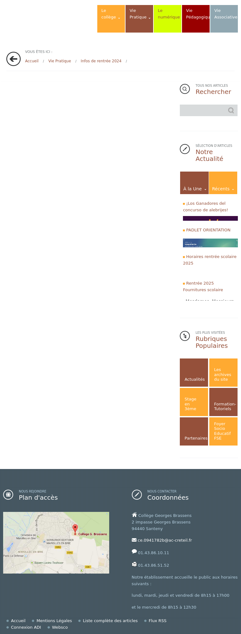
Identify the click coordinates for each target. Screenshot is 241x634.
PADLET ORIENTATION (208, 230)
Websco (60, 627)
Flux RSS (158, 620)
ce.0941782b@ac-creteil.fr (165, 540)
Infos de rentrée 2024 (101, 61)
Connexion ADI (26, 627)
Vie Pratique (59, 61)
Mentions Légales (54, 620)
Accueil (32, 61)
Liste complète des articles (110, 620)
